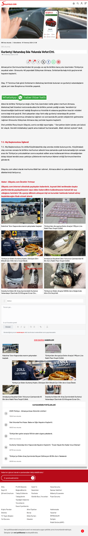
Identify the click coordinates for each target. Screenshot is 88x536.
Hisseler (30, 519)
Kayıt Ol (4, 490)
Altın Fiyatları (32, 509)
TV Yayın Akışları (7, 516)
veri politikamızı (19, 533)
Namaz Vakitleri (56, 490)
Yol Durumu (5, 519)
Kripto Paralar (6, 509)
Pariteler (34, 493)
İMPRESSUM (54, 516)
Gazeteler (35, 490)
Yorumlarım (20, 503)
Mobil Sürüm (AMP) (57, 522)
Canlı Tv (34, 487)
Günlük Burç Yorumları (39, 496)
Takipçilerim (20, 496)
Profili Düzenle (21, 487)
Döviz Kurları (31, 516)
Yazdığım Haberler (22, 500)
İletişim (53, 519)
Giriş (2, 487)
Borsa (29, 513)
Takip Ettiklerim (22, 493)
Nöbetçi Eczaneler (57, 493)
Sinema (4, 513)
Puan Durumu (55, 496)
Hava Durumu (55, 487)
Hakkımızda (54, 509)
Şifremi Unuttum (7, 493)
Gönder (8, 327)
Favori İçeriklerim (22, 506)
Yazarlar (53, 513)
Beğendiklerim (21, 490)
